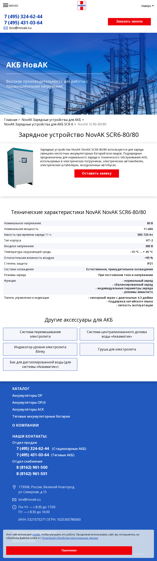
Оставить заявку (96, 173)
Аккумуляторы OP (27, 395)
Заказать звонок (129, 21)
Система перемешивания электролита (40, 334)
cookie (36, 534)
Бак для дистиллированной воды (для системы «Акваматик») (40, 364)
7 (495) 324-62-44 (23, 16)
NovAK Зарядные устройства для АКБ (51, 119)
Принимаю (69, 550)
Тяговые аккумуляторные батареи (41, 416)
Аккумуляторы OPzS (29, 402)
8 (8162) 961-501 (31, 473)
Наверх (146, 6)
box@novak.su (20, 28)
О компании (25, 425)
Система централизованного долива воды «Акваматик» (117, 334)
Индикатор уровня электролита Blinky (40, 349)
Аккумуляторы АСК (28, 409)
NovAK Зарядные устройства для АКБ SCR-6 (38, 124)
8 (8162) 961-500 (31, 467)
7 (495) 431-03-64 (23, 22)
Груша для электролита (117, 349)
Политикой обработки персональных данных (70, 538)
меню (13, 6)
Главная (10, 119)
